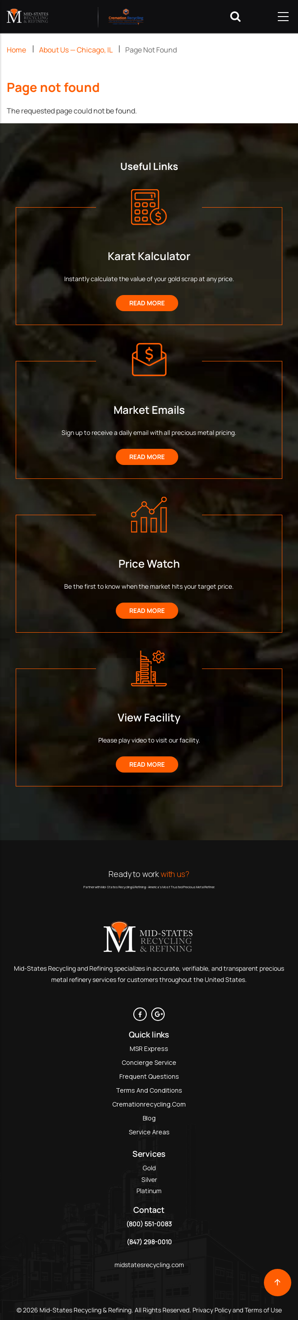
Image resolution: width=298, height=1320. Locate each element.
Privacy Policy (211, 1310)
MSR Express (149, 1048)
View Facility (149, 717)
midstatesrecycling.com (149, 1264)
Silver (149, 1179)
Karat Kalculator (149, 255)
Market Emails (149, 409)
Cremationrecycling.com (149, 1104)
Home (16, 50)
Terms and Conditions (149, 1090)
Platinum (149, 1190)
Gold (149, 1168)
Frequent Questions (149, 1076)
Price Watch (149, 563)
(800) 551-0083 (149, 1224)
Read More (147, 303)
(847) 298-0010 (149, 1242)
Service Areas (149, 1132)
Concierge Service (149, 1062)
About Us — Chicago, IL (75, 50)
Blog (149, 1118)
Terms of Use (263, 1310)
